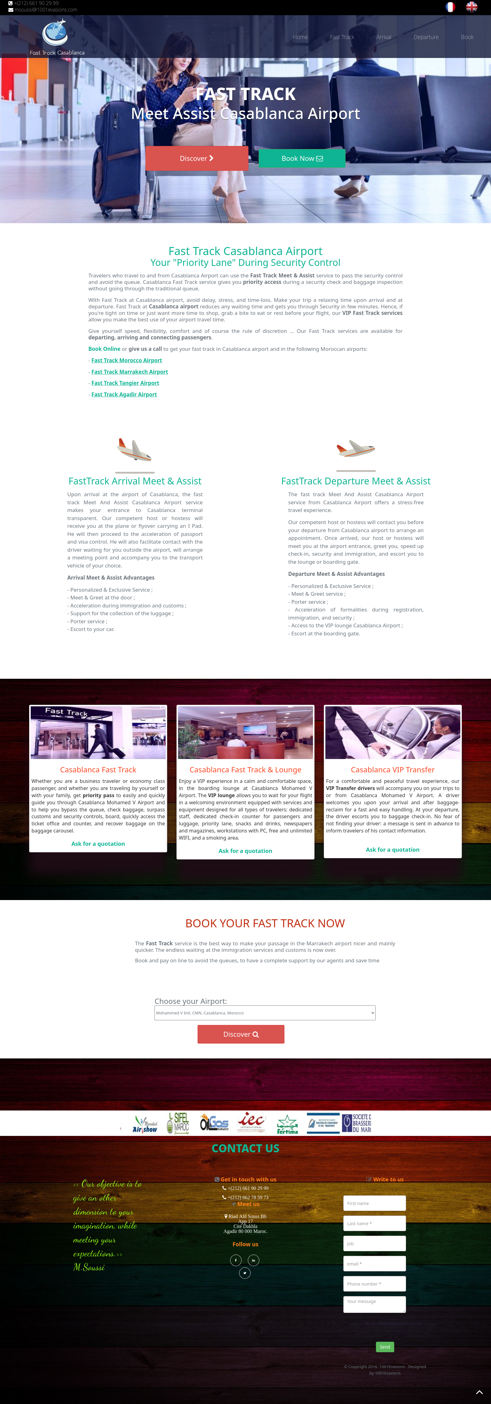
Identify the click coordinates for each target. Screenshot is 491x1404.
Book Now (302, 158)
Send (385, 1347)
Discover (197, 158)
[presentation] (390, 1330)
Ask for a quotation (98, 843)
